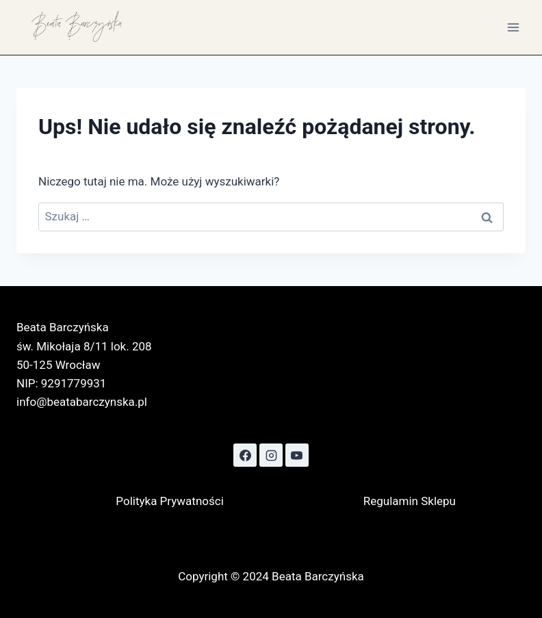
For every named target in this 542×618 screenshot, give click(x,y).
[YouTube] (297, 455)
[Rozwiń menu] (513, 27)
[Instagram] (271, 455)
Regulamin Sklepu (409, 501)
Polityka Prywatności (169, 501)
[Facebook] (245, 455)
